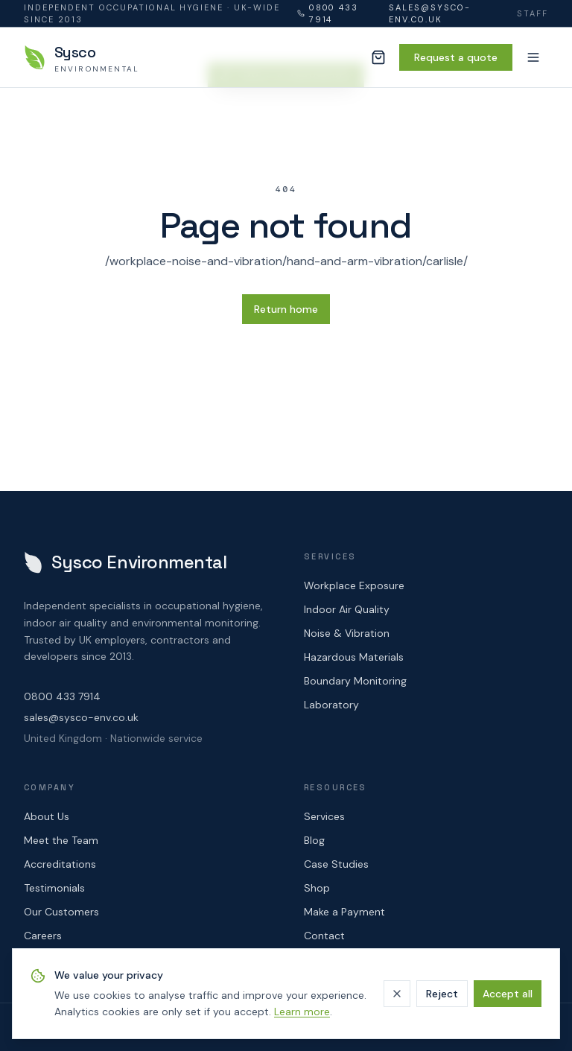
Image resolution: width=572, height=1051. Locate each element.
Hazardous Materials (354, 657)
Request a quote (456, 57)
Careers (43, 935)
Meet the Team (61, 840)
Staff (532, 13)
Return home (286, 309)
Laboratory (331, 704)
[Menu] (533, 57)
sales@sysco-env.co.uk (430, 13)
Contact (324, 935)
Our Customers (61, 911)
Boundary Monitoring (355, 681)
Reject (442, 993)
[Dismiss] (397, 993)
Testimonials (54, 888)
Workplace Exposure (354, 585)
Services (324, 816)
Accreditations (60, 864)
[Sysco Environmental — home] (81, 57)
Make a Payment (344, 911)
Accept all (508, 993)
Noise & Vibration (347, 633)
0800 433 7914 (328, 13)
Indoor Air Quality (347, 609)
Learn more (302, 1011)
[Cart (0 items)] (378, 57)
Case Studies (336, 864)
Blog (314, 840)
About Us (46, 816)
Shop (317, 888)
